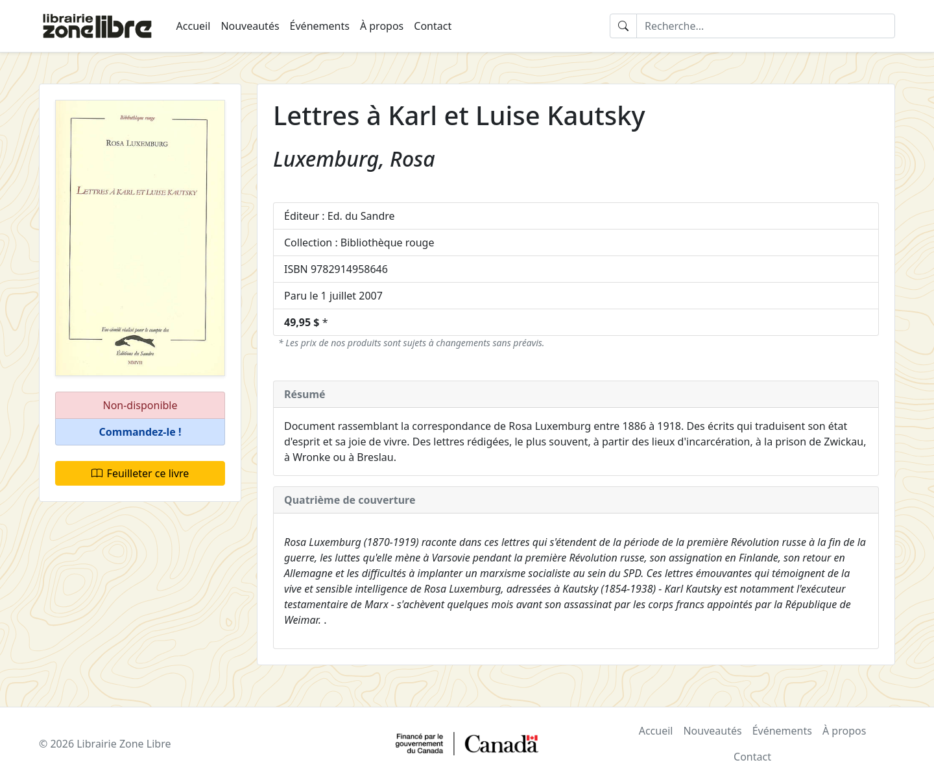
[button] (140, 432)
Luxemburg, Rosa (354, 158)
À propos (381, 26)
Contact (432, 26)
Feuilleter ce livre (140, 473)
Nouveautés (250, 26)
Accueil (193, 26)
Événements (320, 26)
